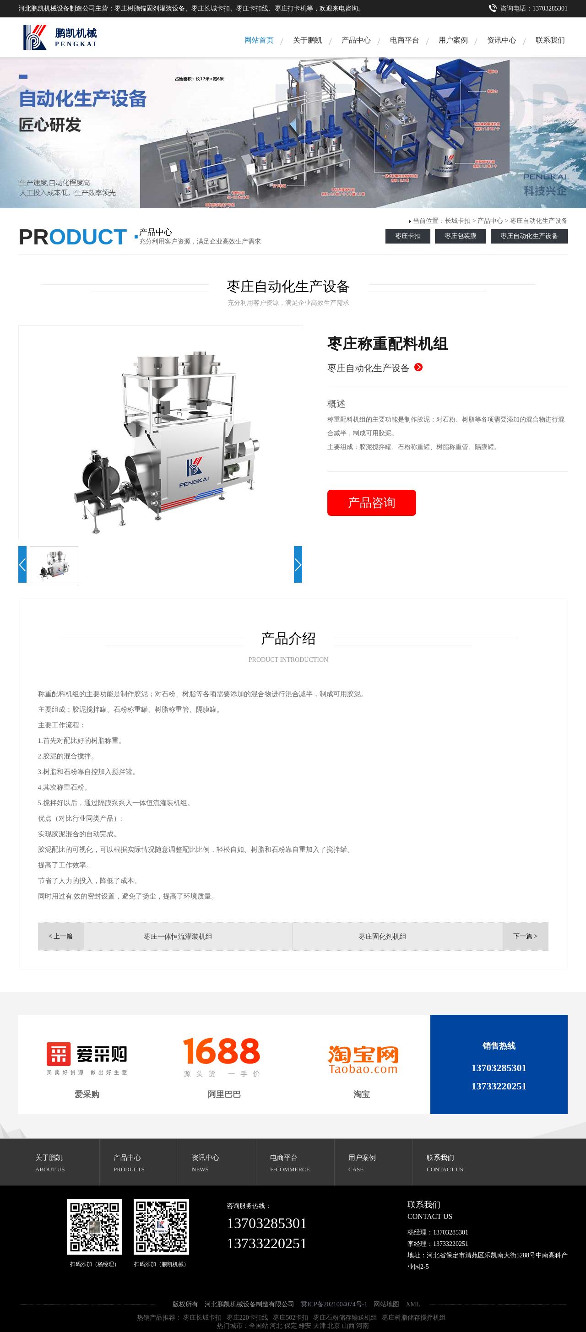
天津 (319, 1325)
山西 (348, 1325)
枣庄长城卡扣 (202, 1317)
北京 (333, 1325)
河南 (362, 1325)
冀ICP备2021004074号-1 (334, 1304)
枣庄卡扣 (408, 236)
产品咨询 (372, 502)
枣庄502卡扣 (290, 1317)
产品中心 (356, 40)
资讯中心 (501, 40)
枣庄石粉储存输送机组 (345, 1317)
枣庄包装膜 (461, 236)
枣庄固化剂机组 (382, 936)
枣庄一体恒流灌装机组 (178, 936)
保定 (290, 1325)
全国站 (258, 1325)
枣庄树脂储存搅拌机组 (414, 1317)
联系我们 (550, 40)
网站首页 (259, 40)
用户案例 (453, 40)
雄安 (304, 1325)
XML (413, 1304)
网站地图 (386, 1304)
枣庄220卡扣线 (247, 1317)
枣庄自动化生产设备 (539, 220)
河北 (276, 1325)
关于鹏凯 (307, 40)
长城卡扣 (458, 220)
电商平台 (404, 40)
